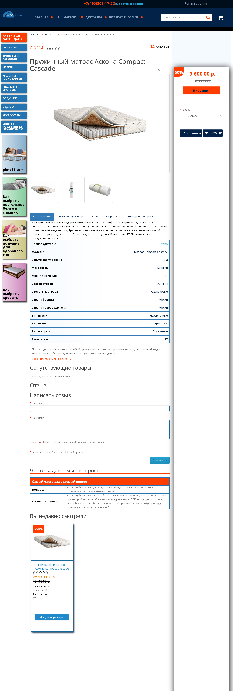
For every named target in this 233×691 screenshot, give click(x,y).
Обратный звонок (130, 4)
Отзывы (95, 216)
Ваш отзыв (38, 417)
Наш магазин (66, 17)
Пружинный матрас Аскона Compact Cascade (52, 566)
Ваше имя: (38, 403)
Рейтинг (36, 452)
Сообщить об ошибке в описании (52, 359)
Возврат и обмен (123, 17)
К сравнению (192, 133)
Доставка (93, 17)
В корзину (201, 90)
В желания (213, 133)
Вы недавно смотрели (140, 216)
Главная (41, 17)
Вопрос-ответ (113, 216)
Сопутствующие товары (71, 216)
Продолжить (159, 460)
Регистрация (195, 3)
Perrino (163, 244)
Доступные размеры (52, 617)
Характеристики (42, 216)
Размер (186, 109)
